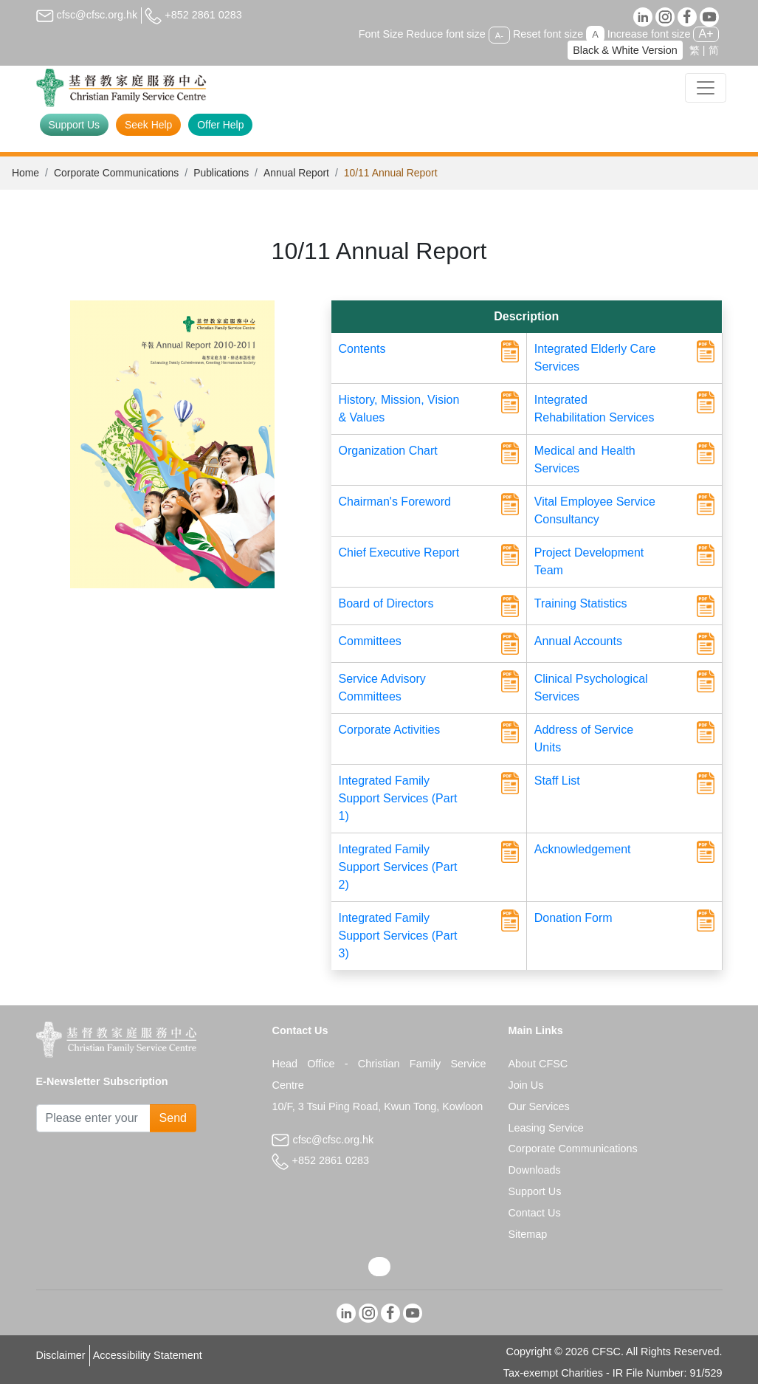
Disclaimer (61, 1355)
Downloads (534, 1170)
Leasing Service (545, 1128)
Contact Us (534, 1213)
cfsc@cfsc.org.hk (87, 15)
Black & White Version (625, 50)
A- (499, 34)
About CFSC (538, 1064)
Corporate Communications (116, 173)
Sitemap (527, 1234)
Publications (221, 173)
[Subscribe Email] (93, 1118)
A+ (705, 33)
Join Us (525, 1085)
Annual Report (296, 173)
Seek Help (148, 125)
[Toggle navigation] (705, 88)
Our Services (538, 1106)
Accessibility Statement (147, 1355)
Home (25, 173)
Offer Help (220, 125)
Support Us (74, 125)
